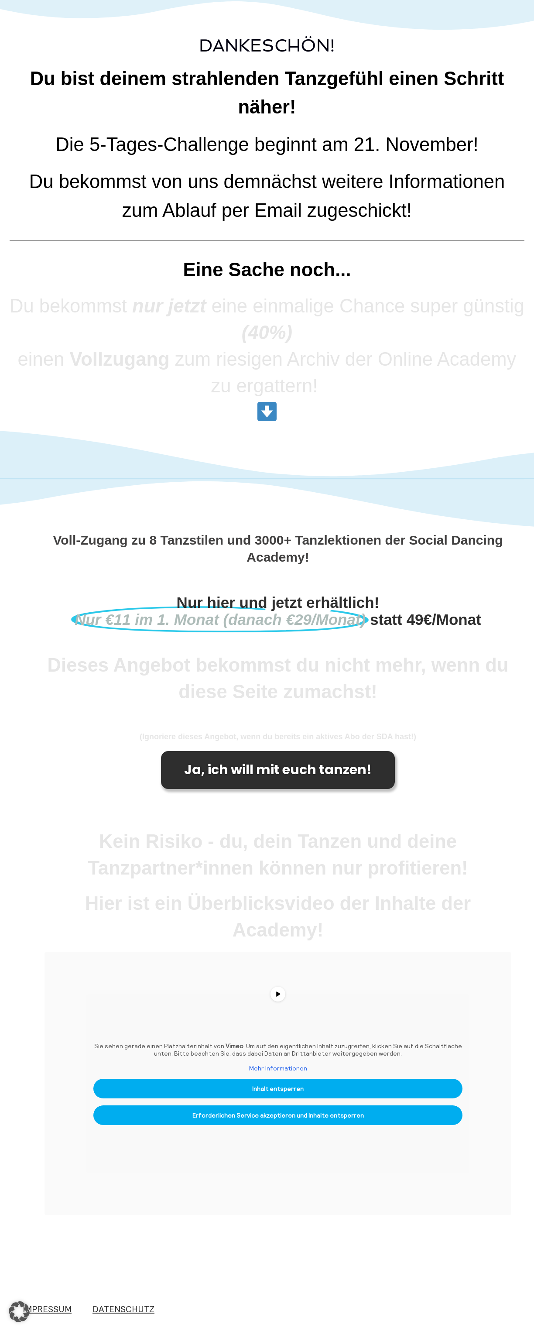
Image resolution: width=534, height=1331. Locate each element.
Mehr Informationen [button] (278, 1068)
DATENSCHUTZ (123, 1309)
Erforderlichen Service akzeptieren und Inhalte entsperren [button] (278, 1115)
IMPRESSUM (47, 1309)
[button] (19, 1312)
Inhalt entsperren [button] (278, 1088)
